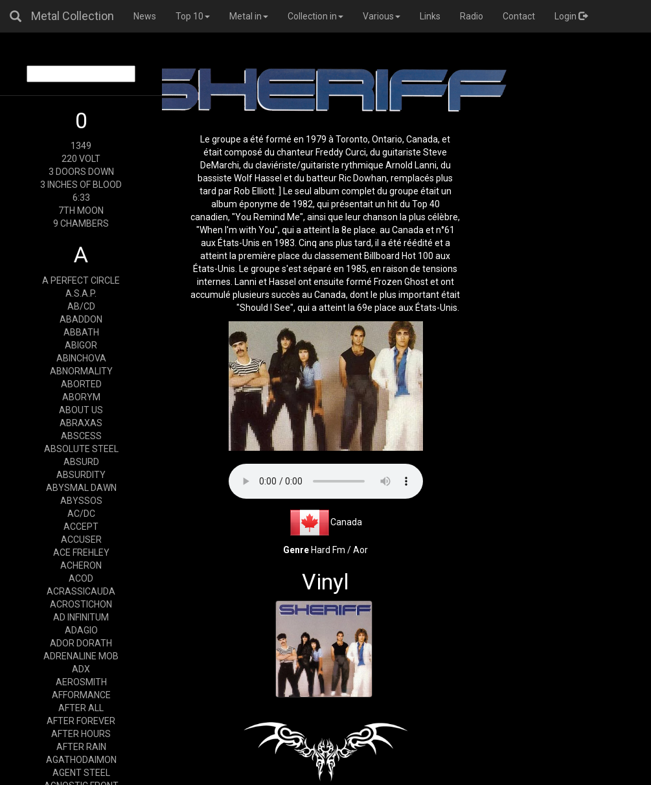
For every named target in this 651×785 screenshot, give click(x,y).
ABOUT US (81, 410)
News (144, 16)
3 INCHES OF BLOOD (81, 184)
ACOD (81, 578)
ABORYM (81, 397)
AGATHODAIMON (81, 760)
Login (571, 16)
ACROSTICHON (81, 604)
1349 (81, 146)
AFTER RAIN (81, 747)
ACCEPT (80, 526)
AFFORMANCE (81, 695)
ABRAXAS (81, 423)
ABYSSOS (81, 500)
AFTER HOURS (81, 734)
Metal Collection (72, 16)
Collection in (315, 16)
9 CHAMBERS (81, 223)
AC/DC (81, 513)
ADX (81, 669)
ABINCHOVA (81, 358)
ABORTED (81, 384)
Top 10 (193, 16)
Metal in (248, 16)
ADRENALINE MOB (81, 656)
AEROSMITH (81, 682)
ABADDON (81, 319)
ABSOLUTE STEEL (81, 449)
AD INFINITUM (81, 617)
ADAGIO (81, 630)
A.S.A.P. (81, 293)
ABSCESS (81, 436)
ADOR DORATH (81, 643)
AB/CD (81, 306)
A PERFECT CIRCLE (81, 280)
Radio (471, 16)
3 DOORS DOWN (81, 171)
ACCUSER (81, 539)
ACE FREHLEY (81, 552)
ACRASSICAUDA (81, 591)
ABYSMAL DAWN (81, 488)
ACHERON (81, 565)
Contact (519, 16)
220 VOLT (81, 159)
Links (430, 16)
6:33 (81, 197)
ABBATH (81, 332)
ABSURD (81, 462)
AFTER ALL (81, 708)
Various (381, 16)
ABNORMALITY (81, 371)
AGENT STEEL (81, 773)
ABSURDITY (81, 475)
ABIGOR (81, 345)
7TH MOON (81, 210)
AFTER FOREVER (81, 721)
